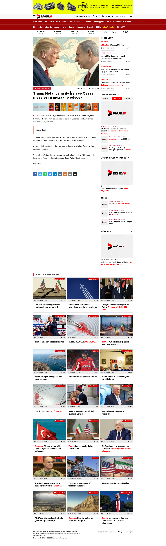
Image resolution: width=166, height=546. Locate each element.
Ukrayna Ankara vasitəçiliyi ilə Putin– (116, 84)
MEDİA (98, 27)
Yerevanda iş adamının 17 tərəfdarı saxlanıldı (79, 484)
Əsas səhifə (37, 22)
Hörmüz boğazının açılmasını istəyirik (80, 519)
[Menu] (35, 16)
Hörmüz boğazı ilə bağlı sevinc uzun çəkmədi (48, 377)
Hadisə (108, 22)
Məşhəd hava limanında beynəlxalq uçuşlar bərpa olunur (115, 70)
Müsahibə (48, 27)
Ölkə (64, 22)
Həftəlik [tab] (117, 98)
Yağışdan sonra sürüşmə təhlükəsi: (116, 263)
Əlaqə (120, 532)
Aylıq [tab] (128, 98)
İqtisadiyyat (98, 22)
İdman (56, 27)
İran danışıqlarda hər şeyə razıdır (80, 447)
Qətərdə (119, 204)
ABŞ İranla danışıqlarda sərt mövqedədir (115, 343)
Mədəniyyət (117, 22)
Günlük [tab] (106, 98)
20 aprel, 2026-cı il (113, 45)
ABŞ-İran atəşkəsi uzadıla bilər (115, 483)
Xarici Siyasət (106, 53)
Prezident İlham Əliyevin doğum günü (120, 222)
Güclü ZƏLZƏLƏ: (82, 342)
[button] (75, 174)
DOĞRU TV (121, 27)
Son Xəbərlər (49, 22)
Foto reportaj (80, 27)
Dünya (78, 22)
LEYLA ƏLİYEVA (109, 27)
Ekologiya (91, 27)
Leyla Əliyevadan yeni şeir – (114, 189)
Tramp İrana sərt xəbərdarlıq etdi (49, 342)
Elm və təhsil (38, 27)
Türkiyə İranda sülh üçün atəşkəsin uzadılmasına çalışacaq (48, 448)
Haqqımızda (112, 532)
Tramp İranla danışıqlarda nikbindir (113, 412)
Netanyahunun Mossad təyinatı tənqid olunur (116, 377)
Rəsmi (58, 22)
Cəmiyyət (88, 22)
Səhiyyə (128, 22)
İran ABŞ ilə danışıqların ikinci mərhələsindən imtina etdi (113, 57)
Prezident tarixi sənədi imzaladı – (120, 213)
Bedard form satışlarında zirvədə (82, 376)
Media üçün (128, 532)
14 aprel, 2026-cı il (119, 139)
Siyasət (70, 22)
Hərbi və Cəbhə (68, 27)
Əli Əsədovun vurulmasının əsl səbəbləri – (114, 131)
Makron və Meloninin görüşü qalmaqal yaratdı (81, 412)
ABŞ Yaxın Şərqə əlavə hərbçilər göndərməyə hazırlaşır (49, 519)
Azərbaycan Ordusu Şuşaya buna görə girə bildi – (120, 149)
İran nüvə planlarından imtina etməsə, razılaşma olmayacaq (115, 520)
